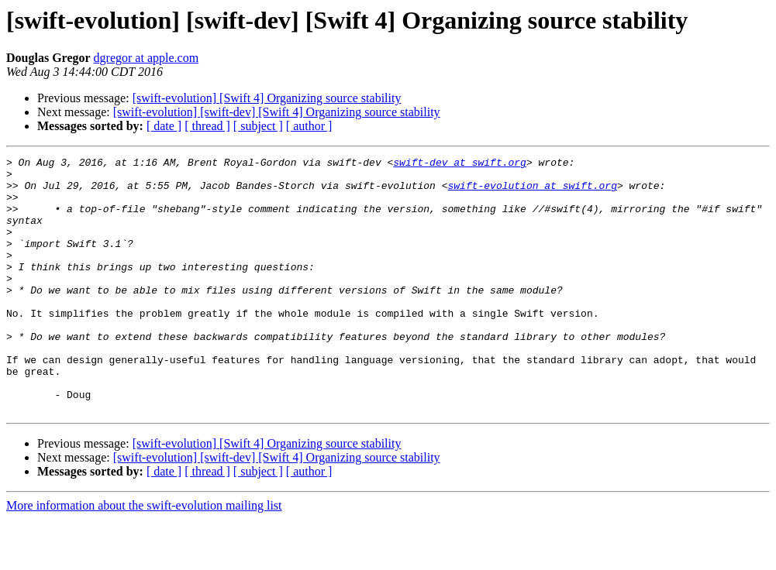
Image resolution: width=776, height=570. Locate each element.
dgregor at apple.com (146, 57)
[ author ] (309, 125)
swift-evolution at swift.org (531, 192)
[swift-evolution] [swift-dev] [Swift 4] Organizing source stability (276, 111)
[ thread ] (207, 125)
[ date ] (164, 125)
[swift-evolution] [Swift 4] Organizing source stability (267, 98)
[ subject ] (258, 125)
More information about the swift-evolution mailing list (144, 556)
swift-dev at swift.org (459, 164)
